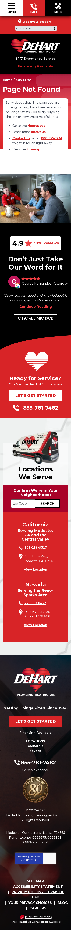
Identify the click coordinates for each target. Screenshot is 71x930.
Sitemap (33, 149)
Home (7, 80)
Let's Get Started (35, 395)
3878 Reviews (46, 243)
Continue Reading (35, 306)
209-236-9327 (35, 547)
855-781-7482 (34, 8)
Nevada (35, 751)
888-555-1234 (51, 138)
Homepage (37, 125)
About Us (38, 132)
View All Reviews (35, 319)
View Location (35, 569)
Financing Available (35, 66)
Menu (12, 12)
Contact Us (21, 138)
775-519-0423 (35, 603)
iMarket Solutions (38, 917)
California (35, 746)
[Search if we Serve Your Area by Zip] (47, 503)
